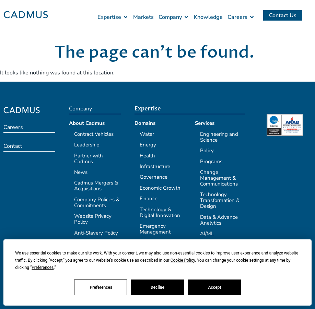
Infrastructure (155, 166)
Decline (157, 287)
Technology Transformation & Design (220, 200)
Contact (12, 146)
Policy (207, 150)
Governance (153, 177)
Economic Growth (160, 188)
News (81, 172)
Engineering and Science (219, 137)
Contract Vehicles (94, 134)
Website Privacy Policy (93, 219)
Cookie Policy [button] (183, 260)
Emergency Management (155, 229)
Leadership (87, 144)
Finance (149, 198)
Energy (148, 144)
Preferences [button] (43, 267)
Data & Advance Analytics (219, 220)
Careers (13, 127)
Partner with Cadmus (88, 158)
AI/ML (207, 233)
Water (147, 134)
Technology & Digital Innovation (160, 212)
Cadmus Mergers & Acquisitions (96, 185)
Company (80, 108)
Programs (211, 161)
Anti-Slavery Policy (96, 232)
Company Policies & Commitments (96, 202)
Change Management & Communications (219, 178)
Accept (214, 287)
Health (147, 155)
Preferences (101, 287)
